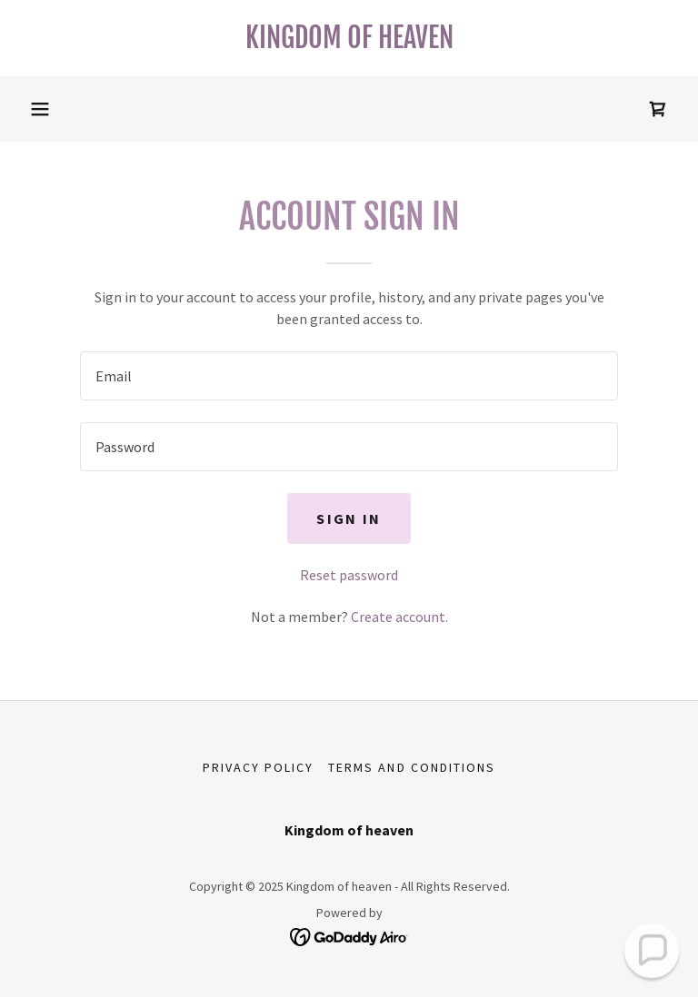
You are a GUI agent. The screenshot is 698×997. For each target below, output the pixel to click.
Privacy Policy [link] (258, 767)
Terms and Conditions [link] (411, 767)
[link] (349, 43)
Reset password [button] (349, 575)
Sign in (348, 518)
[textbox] (349, 375)
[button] (40, 109)
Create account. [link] (399, 616)
